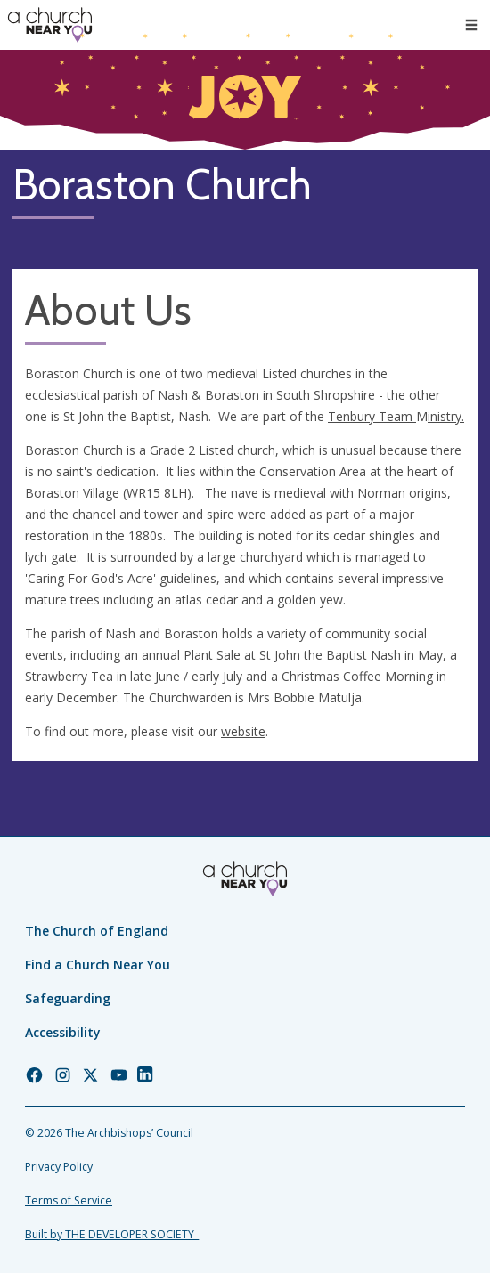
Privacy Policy (59, 1166)
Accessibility (63, 1032)
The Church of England (96, 930)
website (243, 731)
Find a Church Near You (97, 964)
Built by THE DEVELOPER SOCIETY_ (112, 1234)
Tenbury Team (372, 416)
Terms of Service (68, 1200)
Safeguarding (67, 998)
